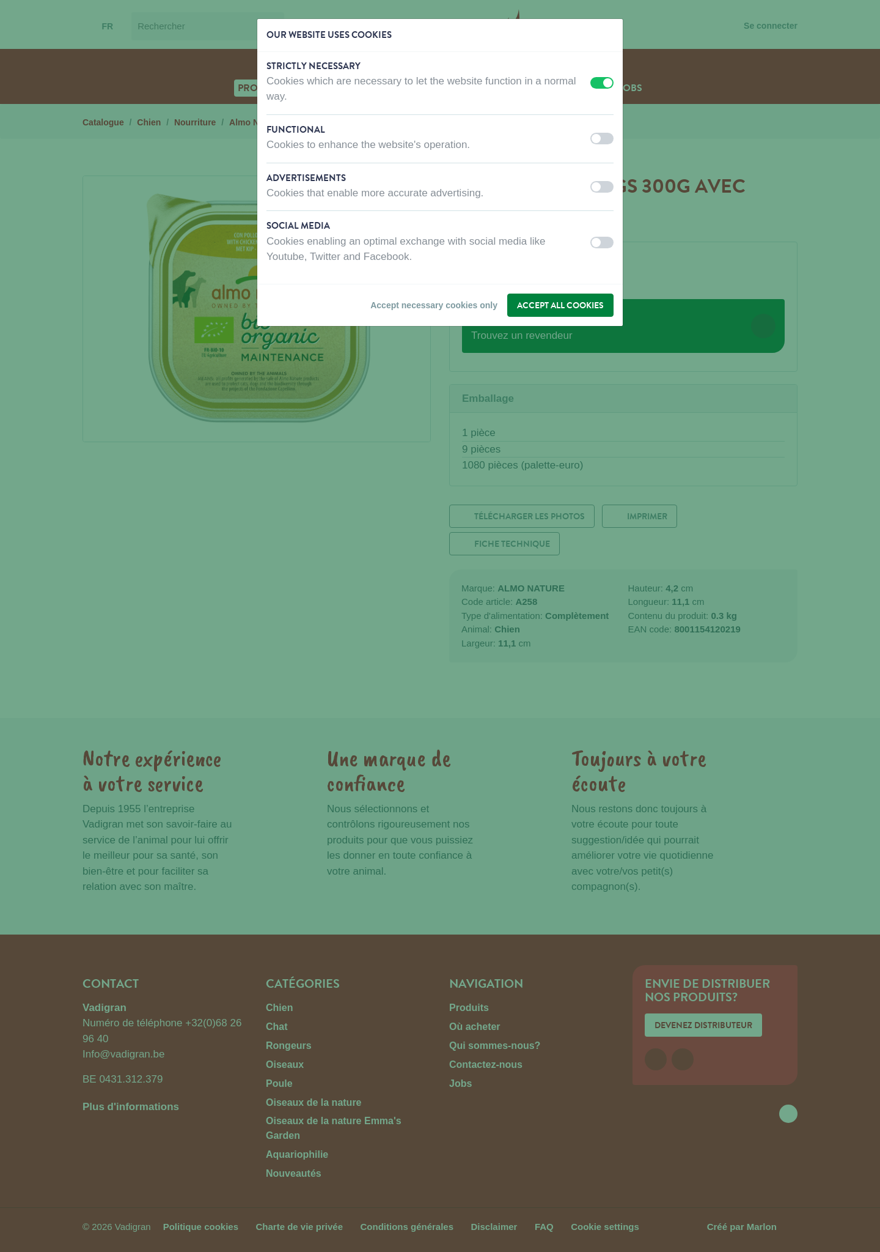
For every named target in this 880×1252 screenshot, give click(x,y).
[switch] (602, 83)
